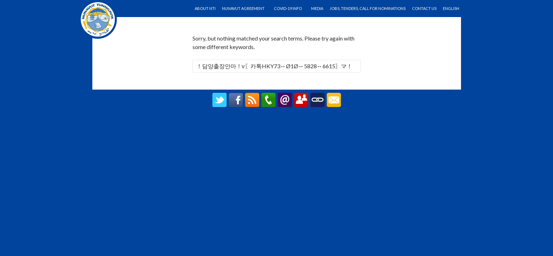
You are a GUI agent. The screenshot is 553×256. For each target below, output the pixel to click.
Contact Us (424, 8)
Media (317, 8)
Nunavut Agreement (243, 8)
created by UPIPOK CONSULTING (276, 123)
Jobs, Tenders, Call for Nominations (368, 8)
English (451, 8)
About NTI (205, 8)
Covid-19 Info (288, 8)
